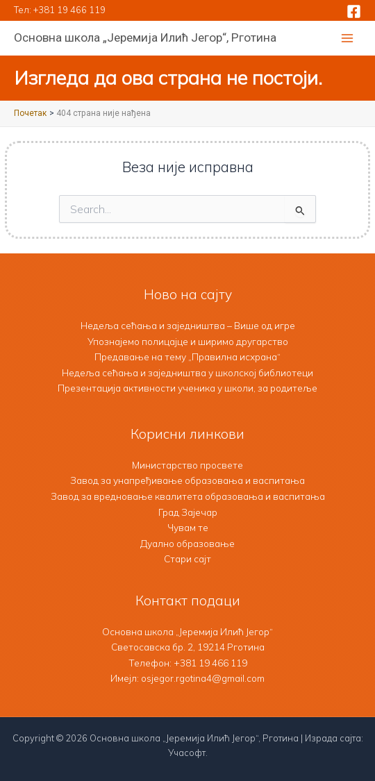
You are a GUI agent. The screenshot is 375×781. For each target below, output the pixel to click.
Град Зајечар (187, 512)
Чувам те (187, 527)
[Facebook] (354, 11)
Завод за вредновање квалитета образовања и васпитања (188, 496)
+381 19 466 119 (69, 9)
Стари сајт (187, 558)
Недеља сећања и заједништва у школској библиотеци (187, 372)
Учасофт (187, 752)
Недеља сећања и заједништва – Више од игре (188, 325)
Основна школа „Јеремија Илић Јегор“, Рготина (145, 37)
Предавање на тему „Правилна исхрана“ (187, 356)
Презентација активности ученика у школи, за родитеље (187, 388)
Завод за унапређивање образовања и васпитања (187, 480)
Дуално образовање (187, 543)
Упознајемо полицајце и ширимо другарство (188, 341)
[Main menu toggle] (347, 38)
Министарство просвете (187, 465)
